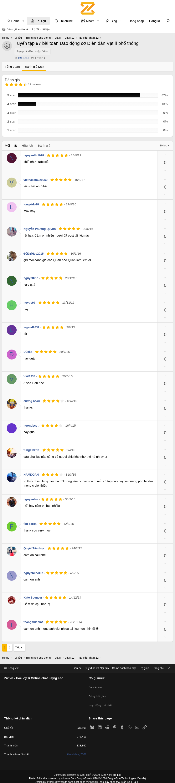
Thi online (66, 21)
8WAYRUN (108, 778)
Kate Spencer (33, 597)
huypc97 (29, 302)
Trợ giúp (144, 668)
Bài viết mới (96, 685)
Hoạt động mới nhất (100, 700)
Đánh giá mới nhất (18, 29)
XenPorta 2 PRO (70, 778)
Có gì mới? (97, 678)
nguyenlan (31, 499)
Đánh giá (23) (34, 66)
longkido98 (31, 204)
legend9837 (31, 327)
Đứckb (28, 351)
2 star (11, 121)
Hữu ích (27, 145)
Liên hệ (77, 668)
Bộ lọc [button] (163, 145)
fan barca (30, 523)
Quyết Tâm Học (34, 548)
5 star (11, 95)
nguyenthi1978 (34, 155)
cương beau (32, 401)
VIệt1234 (29, 376)
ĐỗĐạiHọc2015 (33, 253)
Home (15, 21)
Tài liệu (41, 21)
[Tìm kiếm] (168, 21)
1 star (11, 130)
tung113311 (32, 450)
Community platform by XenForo (87, 767)
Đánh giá (44, 145)
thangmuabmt (33, 622)
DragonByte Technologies (121, 771)
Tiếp (17, 647)
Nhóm (90, 21)
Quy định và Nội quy (96, 668)
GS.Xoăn (23, 58)
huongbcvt (31, 425)
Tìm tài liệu (43, 29)
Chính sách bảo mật (124, 668)
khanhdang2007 (76, 747)
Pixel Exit (52, 774)
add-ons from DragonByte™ (76, 771)
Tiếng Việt (11, 668)
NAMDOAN (31, 474)
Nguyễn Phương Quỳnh (40, 229)
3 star (11, 112)
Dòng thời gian (97, 692)
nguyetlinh (31, 278)
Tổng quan (12, 66)
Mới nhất (11, 145)
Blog (114, 21)
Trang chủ (158, 668)
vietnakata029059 (35, 180)
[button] (23, 21)
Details (141, 771)
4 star (11, 104)
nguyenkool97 (33, 573)
